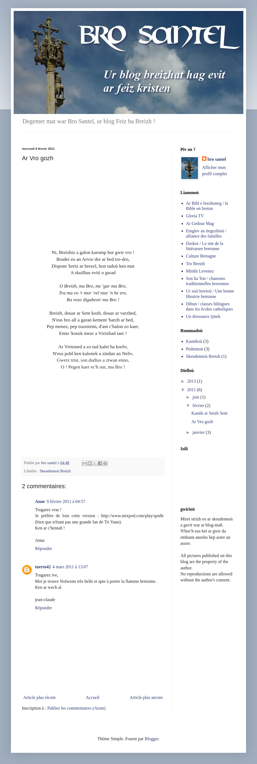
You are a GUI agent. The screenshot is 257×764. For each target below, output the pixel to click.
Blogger (152, 738)
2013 (192, 381)
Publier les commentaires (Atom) (76, 708)
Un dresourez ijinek (203, 316)
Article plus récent (39, 697)
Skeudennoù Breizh (55, 471)
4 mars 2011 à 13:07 (70, 566)
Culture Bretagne (201, 256)
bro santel (217, 159)
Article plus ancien (146, 697)
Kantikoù (194, 341)
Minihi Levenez (200, 271)
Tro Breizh (195, 263)
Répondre (43, 548)
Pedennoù (194, 349)
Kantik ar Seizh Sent (209, 413)
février (198, 405)
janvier (199, 432)
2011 (192, 389)
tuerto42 (43, 566)
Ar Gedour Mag (200, 223)
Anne (40, 501)
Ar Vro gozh (202, 421)
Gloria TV (195, 215)
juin (196, 397)
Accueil (93, 697)
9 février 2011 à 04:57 (65, 501)
